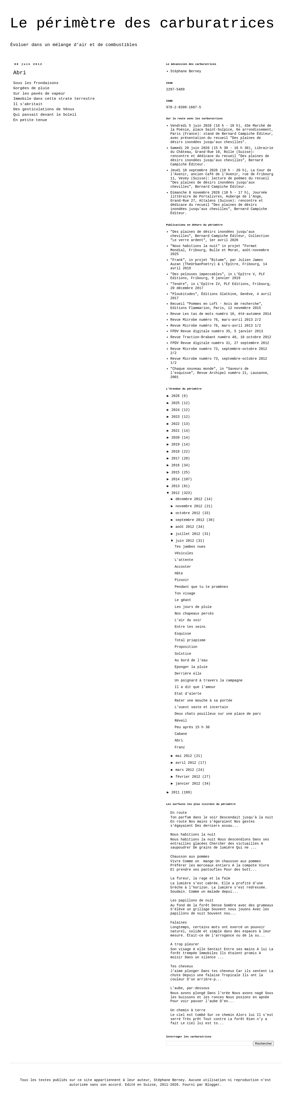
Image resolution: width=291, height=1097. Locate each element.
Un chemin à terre (188, 1010)
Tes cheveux (181, 966)
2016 (176, 465)
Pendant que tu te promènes (201, 587)
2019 (176, 444)
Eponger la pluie (191, 667)
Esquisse (183, 634)
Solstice (183, 654)
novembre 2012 (189, 506)
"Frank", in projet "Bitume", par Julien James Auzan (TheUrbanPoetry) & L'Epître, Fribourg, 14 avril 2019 (218, 264)
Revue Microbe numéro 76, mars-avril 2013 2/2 (215, 320)
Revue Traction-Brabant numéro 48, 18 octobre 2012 (220, 337)
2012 (176, 493)
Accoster (183, 567)
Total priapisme (190, 640)
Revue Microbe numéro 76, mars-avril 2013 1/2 (215, 326)
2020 (176, 438)
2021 (176, 431)
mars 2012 (185, 770)
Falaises (178, 922)
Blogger (212, 1085)
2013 (176, 486)
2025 (176, 403)
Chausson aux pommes (190, 857)
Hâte (179, 573)
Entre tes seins (190, 627)
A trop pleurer (184, 944)
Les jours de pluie (193, 607)
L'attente (184, 560)
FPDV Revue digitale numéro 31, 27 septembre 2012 (219, 343)
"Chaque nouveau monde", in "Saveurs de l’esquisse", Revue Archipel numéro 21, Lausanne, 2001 (219, 373)
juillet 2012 (188, 534)
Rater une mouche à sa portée (203, 701)
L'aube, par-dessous (190, 988)
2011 (176, 792)
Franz (180, 747)
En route (178, 813)
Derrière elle (188, 674)
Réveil (181, 721)
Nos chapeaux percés (194, 614)
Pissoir (182, 580)
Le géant (183, 600)
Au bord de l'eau (191, 660)
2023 (176, 417)
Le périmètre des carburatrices (142, 23)
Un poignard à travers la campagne (208, 680)
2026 (176, 396)
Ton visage (185, 593)
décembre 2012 (189, 499)
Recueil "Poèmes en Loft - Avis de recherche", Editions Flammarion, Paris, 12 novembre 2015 (216, 306)
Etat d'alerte (188, 694)
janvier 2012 (188, 784)
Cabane (181, 734)
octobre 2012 (188, 513)
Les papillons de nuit (192, 900)
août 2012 (185, 527)
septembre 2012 (190, 520)
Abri (179, 740)
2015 (176, 472)
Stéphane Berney (185, 71)
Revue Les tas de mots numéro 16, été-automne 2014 (220, 314)
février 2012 (188, 777)
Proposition (186, 647)
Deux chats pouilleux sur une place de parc (218, 714)
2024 (176, 410)
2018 (176, 452)
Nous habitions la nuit (193, 835)
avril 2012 (186, 763)
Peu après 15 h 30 (192, 727)
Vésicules (184, 553)
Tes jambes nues (190, 547)
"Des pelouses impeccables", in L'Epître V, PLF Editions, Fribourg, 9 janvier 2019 (217, 276)
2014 (176, 479)
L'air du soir (188, 620)
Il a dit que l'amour (195, 687)
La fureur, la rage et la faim (200, 878)
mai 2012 (184, 756)
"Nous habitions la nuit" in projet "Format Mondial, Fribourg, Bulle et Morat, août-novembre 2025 (219, 250)
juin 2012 (185, 541)
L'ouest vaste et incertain (201, 707)
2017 (176, 458)
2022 (176, 424)
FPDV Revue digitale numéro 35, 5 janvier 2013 (216, 331)
